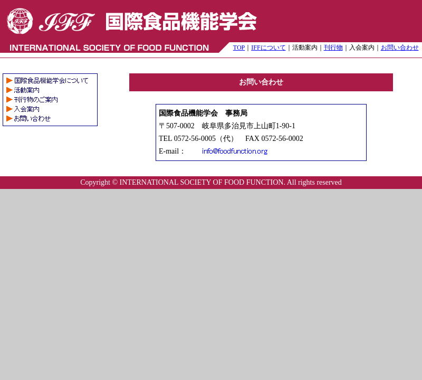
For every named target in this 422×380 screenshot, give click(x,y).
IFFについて (268, 47)
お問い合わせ (400, 47)
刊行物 (333, 47)
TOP (239, 47)
